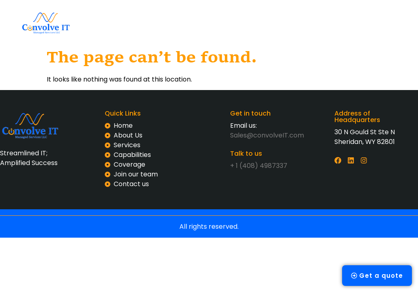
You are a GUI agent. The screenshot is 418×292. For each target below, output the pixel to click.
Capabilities (253, 13)
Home (125, 13)
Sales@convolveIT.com (267, 136)
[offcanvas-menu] (359, 22)
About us (163, 13)
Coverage (302, 13)
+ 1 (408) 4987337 (258, 165)
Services (206, 13)
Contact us (245, 32)
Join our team (191, 32)
